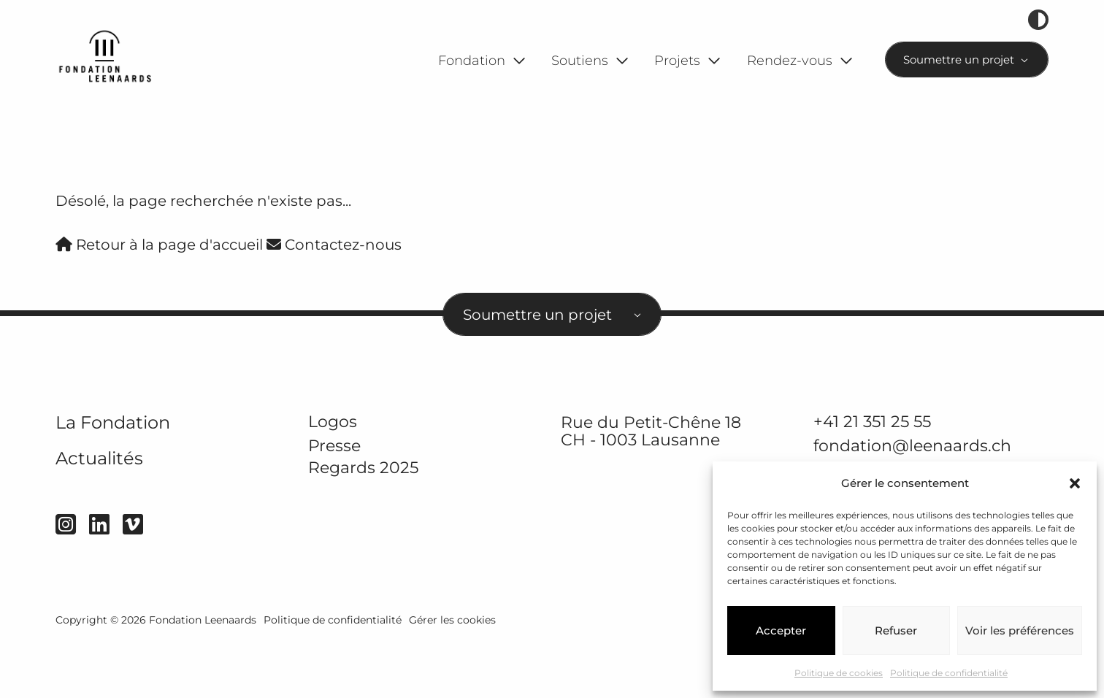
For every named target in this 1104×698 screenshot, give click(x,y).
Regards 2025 (363, 525)
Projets (677, 60)
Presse (334, 503)
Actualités (99, 515)
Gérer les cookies (452, 677)
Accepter (781, 630)
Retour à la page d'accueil (159, 302)
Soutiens (579, 60)
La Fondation (112, 480)
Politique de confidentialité (949, 672)
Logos (332, 479)
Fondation (471, 60)
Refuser (896, 630)
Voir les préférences (1019, 630)
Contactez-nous (334, 302)
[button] (1074, 483)
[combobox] (967, 59)
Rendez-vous (789, 60)
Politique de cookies (838, 672)
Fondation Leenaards (202, 677)
